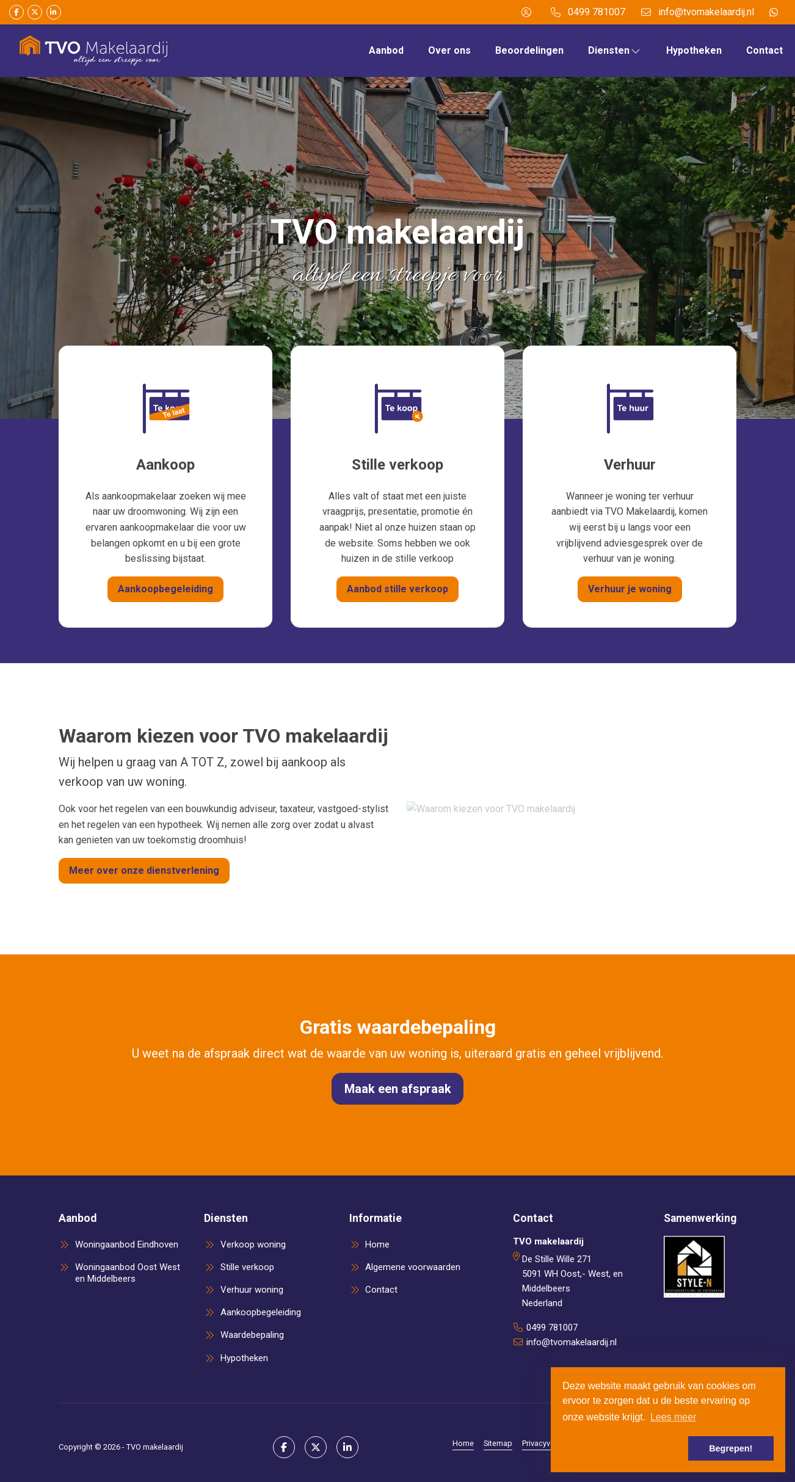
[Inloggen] (526, 12)
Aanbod (386, 50)
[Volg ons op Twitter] (34, 12)
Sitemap (498, 1443)
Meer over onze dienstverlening (144, 870)
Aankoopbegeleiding (165, 589)
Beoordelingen (529, 50)
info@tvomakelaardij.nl (571, 1342)
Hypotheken (694, 50)
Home (463, 1443)
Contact (764, 50)
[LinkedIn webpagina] (53, 12)
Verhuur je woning (630, 589)
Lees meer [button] (673, 1417)
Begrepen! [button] (730, 1448)
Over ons (449, 50)
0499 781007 (552, 1327)
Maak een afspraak (397, 1088)
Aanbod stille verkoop (397, 589)
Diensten (615, 50)
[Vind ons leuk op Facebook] (16, 12)
